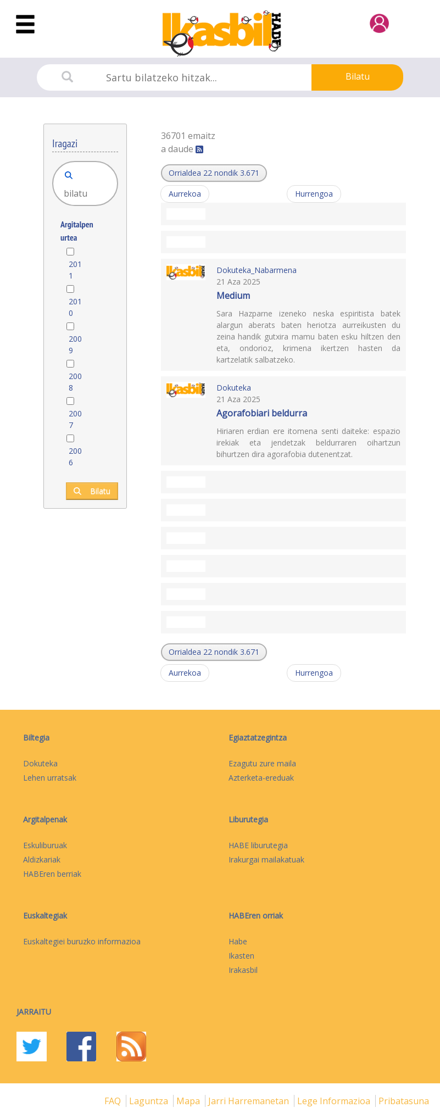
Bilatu (358, 76)
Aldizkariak (41, 859)
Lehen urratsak (49, 777)
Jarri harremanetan (249, 1101)
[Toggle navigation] (25, 24)
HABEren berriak (52, 874)
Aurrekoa (185, 193)
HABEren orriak (256, 915)
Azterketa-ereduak (261, 777)
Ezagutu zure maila (262, 763)
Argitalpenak (45, 819)
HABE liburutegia (258, 845)
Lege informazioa (334, 1101)
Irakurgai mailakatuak (266, 859)
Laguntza (149, 1101)
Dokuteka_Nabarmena (256, 270)
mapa (189, 1101)
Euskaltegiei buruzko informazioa (82, 941)
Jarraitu (33, 1011)
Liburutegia (248, 819)
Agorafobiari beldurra (261, 413)
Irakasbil (243, 970)
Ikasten (241, 955)
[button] (214, 173)
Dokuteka (233, 387)
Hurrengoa (314, 193)
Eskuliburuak (45, 845)
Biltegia (36, 737)
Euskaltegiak (45, 915)
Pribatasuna (403, 1101)
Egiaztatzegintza (258, 737)
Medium (233, 296)
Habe (238, 941)
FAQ (113, 1101)
